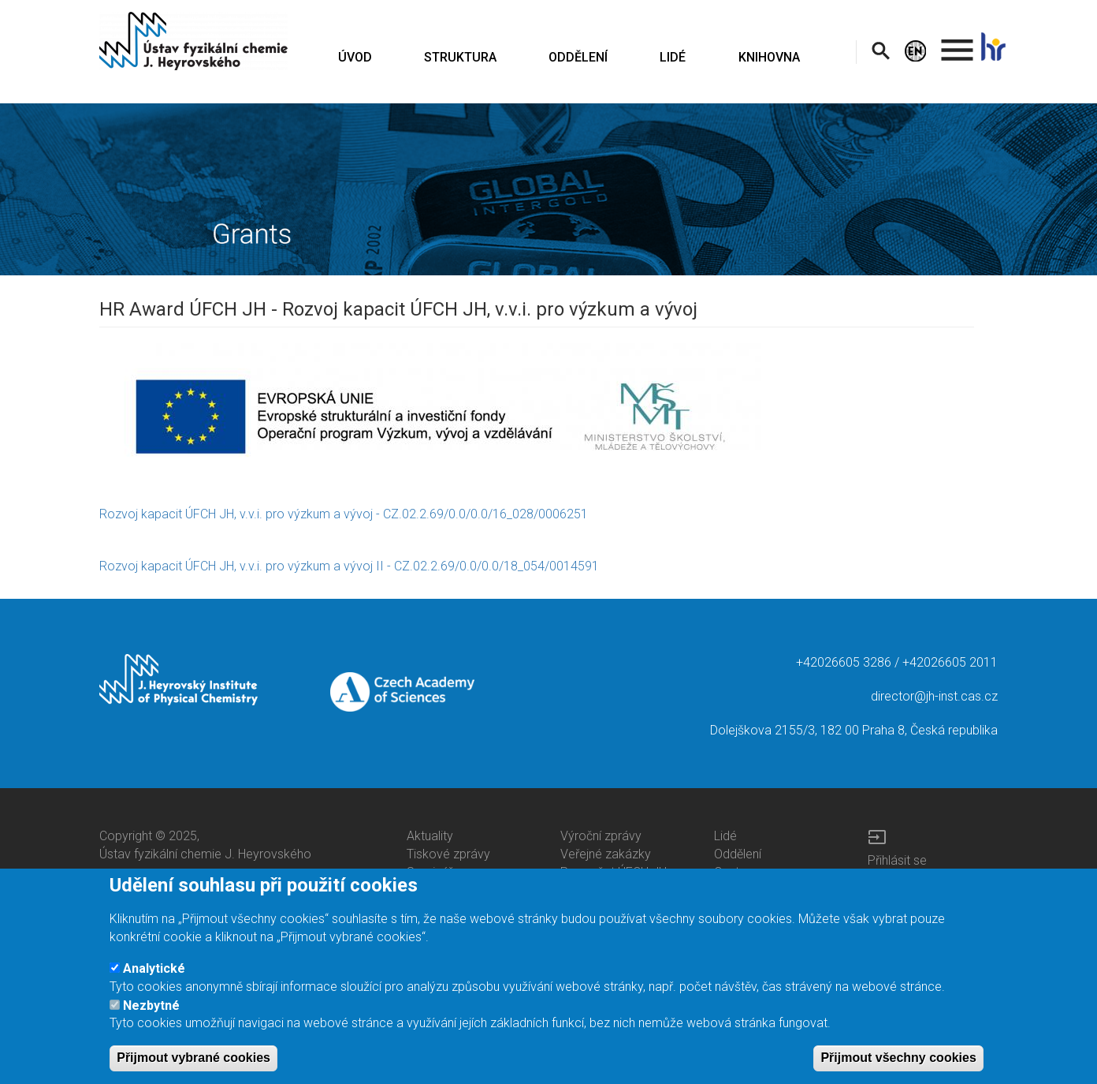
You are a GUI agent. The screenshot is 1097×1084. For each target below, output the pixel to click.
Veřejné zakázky (605, 854)
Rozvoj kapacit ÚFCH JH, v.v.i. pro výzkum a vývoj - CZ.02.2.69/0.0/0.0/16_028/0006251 (343, 513)
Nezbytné (151, 1018)
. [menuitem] (957, 43)
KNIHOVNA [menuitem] (769, 57)
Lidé (725, 835)
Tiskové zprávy (448, 854)
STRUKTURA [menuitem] (460, 57)
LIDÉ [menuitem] (673, 57)
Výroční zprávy (600, 835)
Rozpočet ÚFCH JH (613, 872)
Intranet (889, 878)
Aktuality (430, 835)
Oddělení (737, 854)
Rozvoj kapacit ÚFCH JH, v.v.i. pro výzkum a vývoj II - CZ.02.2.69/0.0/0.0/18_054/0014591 (349, 566)
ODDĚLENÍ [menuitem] (578, 57)
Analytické (154, 982)
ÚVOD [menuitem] (355, 57)
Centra (732, 872)
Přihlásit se (897, 860)
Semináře (433, 872)
